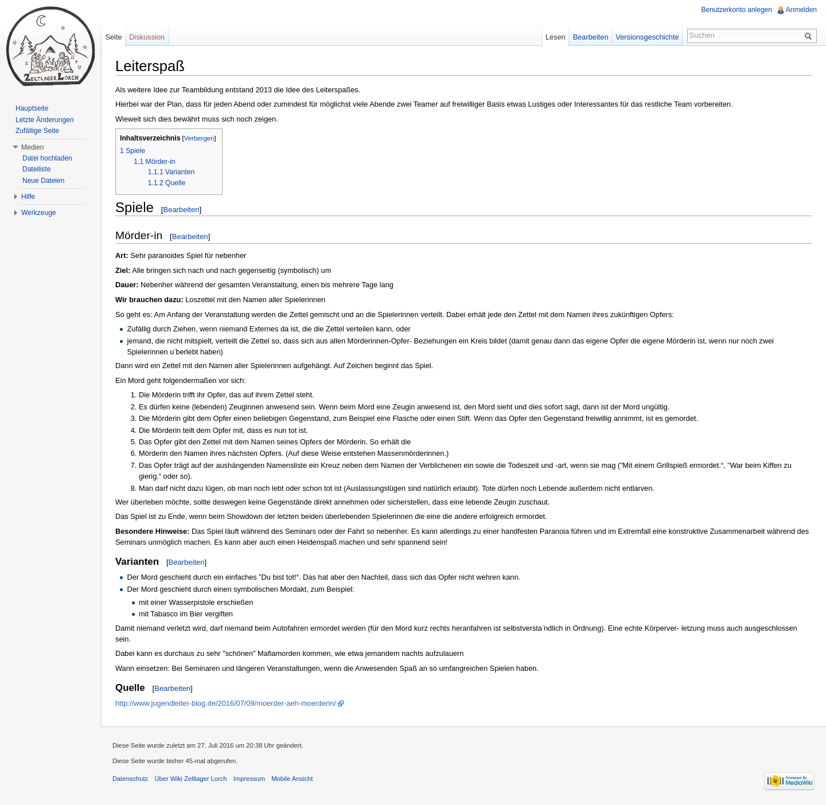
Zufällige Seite (37, 131)
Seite (113, 37)
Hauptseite (31, 108)
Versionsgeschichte (647, 37)
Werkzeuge (38, 213)
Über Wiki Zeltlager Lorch (190, 778)
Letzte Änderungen (44, 120)
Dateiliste (36, 169)
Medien (32, 147)
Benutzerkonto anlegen (737, 10)
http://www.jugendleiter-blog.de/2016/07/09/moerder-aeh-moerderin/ (225, 703)
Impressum (249, 778)
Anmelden (801, 10)
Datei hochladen (47, 158)
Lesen (556, 37)
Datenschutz (130, 778)
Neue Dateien (43, 181)
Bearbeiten (181, 209)
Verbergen (199, 138)
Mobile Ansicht (292, 778)
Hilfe (28, 197)
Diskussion (147, 37)
